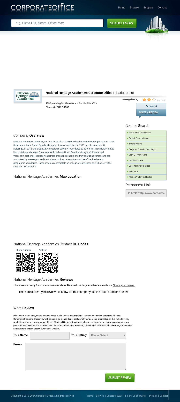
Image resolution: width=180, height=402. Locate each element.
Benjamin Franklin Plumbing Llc (143, 149)
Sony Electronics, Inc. (138, 155)
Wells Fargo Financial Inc (140, 133)
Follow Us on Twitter (135, 396)
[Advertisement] (90, 65)
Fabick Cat (133, 171)
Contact (162, 8)
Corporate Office (42, 8)
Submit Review (120, 377)
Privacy (153, 396)
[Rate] (107, 335)
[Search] (57, 23)
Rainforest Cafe (136, 160)
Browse (134, 8)
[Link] (146, 193)
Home (121, 8)
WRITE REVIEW (151, 113)
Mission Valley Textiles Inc (140, 177)
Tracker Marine (135, 144)
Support (148, 8)
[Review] (75, 356)
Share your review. (124, 285)
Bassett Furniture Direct (139, 166)
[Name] (50, 336)
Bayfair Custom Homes (139, 138)
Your (21, 335)
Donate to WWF (114, 396)
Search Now (121, 23)
